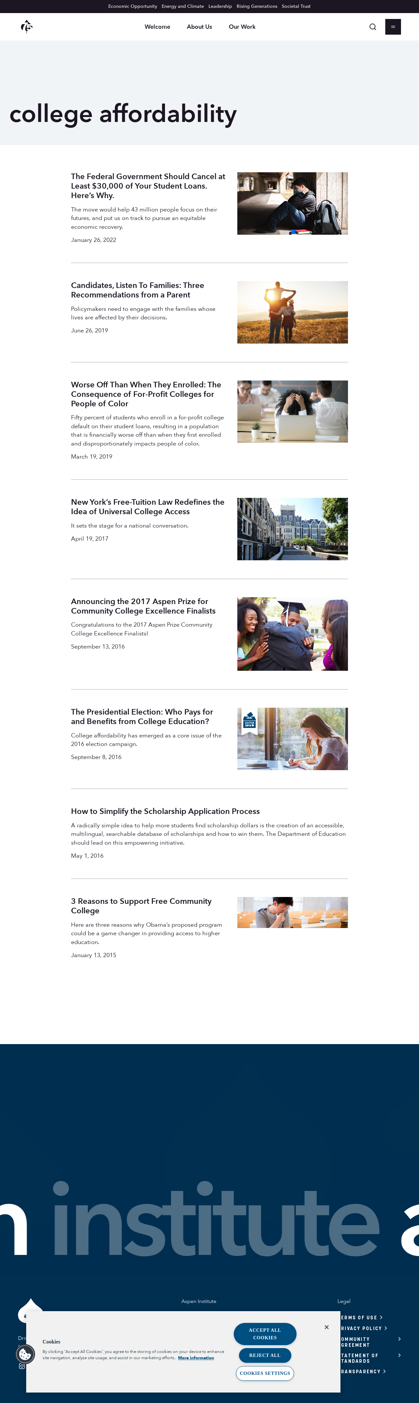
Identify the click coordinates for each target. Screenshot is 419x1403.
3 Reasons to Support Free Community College (141, 906)
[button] (25, 1354)
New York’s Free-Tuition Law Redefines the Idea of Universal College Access (148, 507)
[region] (183, 1352)
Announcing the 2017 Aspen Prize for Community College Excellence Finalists (143, 606)
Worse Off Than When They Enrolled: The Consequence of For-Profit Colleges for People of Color (146, 394)
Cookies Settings (265, 1373)
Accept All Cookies (265, 1333)
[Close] (326, 1327)
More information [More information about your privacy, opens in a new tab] (196, 1358)
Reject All (265, 1355)
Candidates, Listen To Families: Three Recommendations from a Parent (137, 290)
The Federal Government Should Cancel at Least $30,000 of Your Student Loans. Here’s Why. (148, 186)
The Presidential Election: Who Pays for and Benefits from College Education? (142, 717)
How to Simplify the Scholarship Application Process (165, 811)
